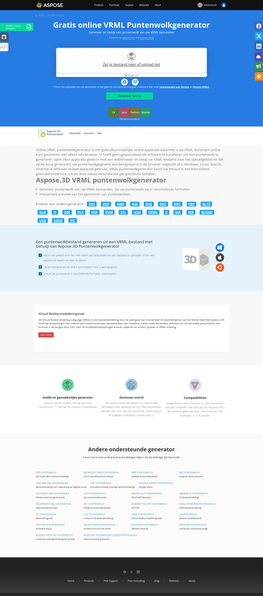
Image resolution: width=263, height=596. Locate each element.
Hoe (99, 133)
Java (124, 112)
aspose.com (128, 37)
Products (98, 5)
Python (135, 112)
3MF (105, 204)
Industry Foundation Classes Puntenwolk (110, 535)
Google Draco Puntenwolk (156, 483)
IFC (72, 220)
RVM (109, 212)
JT (54, 212)
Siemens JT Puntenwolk (193, 493)
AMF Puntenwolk (142, 472)
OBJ (67, 212)
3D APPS (39, 15)
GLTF (206, 204)
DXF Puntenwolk (100, 483)
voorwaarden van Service (174, 87)
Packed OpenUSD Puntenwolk (54, 535)
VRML (153, 212)
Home (71, 580)
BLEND (207, 212)
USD (42, 220)
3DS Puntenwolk (46, 472)
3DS (92, 204)
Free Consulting (136, 580)
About (158, 5)
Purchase (114, 5)
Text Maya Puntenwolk (50, 524)
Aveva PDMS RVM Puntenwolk (197, 503)
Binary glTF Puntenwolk (147, 493)
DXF (163, 204)
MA (178, 212)
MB (191, 212)
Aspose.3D (54, 131)
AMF (120, 204)
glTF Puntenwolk (95, 493)
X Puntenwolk (188, 514)
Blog (156, 580)
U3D (137, 212)
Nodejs (146, 112)
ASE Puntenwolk (189, 472)
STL (123, 212)
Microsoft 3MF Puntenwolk (101, 472)
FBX (191, 204)
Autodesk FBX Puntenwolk (52, 493)
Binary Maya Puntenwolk (99, 524)
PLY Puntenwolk (94, 503)
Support (129, 5)
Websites (144, 5)
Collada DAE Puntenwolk (52, 483)
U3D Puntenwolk (94, 514)
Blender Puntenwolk (145, 524)
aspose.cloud (147, 37)
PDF (94, 212)
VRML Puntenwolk (143, 514)
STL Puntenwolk (46, 514)
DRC (177, 204)
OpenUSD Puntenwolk (193, 524)
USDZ (58, 220)
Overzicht (75, 133)
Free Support (111, 580)
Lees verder (46, 334)
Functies (89, 133)
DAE (148, 204)
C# (113, 112)
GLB (42, 212)
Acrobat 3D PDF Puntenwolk (149, 503)
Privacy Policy (201, 87)
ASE (135, 204)
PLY (81, 212)
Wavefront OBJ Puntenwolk (53, 503)
